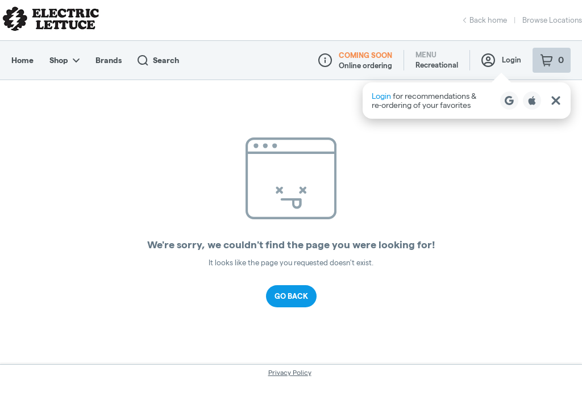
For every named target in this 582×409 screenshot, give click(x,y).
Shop (64, 60)
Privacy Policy (289, 372)
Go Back (291, 296)
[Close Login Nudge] (556, 100)
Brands (108, 60)
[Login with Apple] (532, 100)
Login (501, 60)
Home (22, 60)
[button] (467, 100)
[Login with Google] (509, 100)
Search (158, 60)
